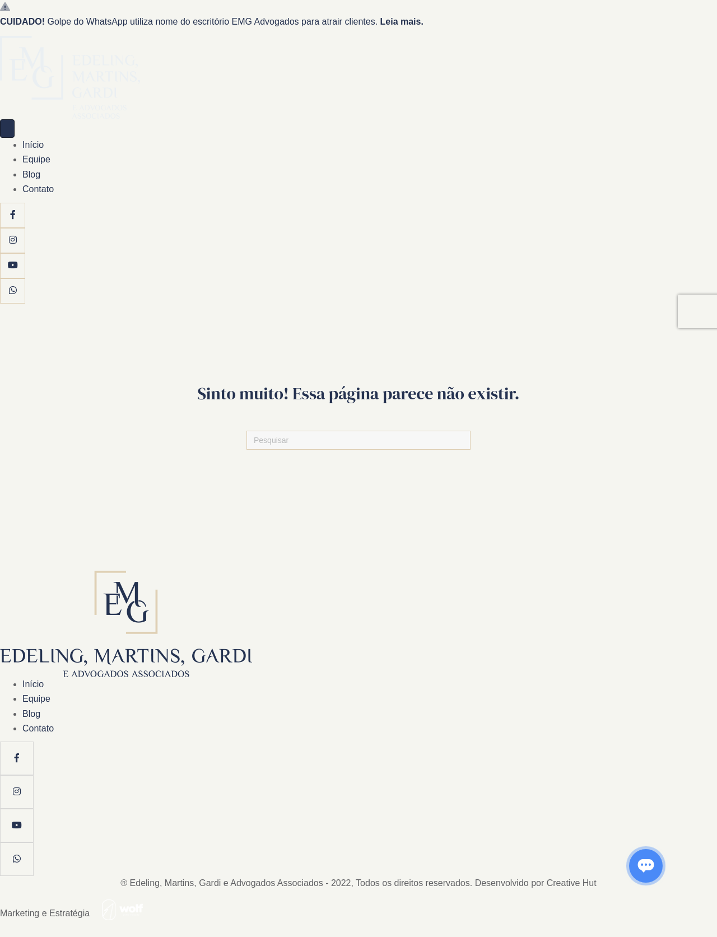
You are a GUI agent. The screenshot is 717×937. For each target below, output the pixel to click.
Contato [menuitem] (38, 189)
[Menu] (7, 128)
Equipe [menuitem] (36, 159)
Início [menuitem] (33, 145)
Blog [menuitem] (31, 174)
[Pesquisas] (358, 440)
